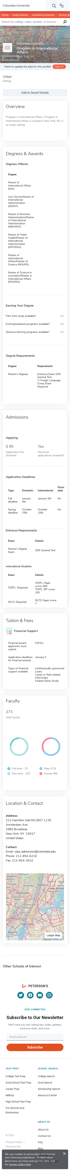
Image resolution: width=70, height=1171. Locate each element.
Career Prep (12, 1088)
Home (5, 14)
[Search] (54, 5)
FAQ (40, 1142)
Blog (40, 1148)
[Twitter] (20, 995)
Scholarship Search (49, 1088)
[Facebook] (30, 995)
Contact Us (44, 1135)
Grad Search (45, 1082)
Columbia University (43, 14)
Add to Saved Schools (35, 93)
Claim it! (58, 66)
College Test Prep (15, 1076)
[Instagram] (49, 995)
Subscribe (35, 1047)
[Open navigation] (61, 5)
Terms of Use (13, 1146)
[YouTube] (39, 995)
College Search (46, 1076)
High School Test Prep (18, 1101)
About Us (43, 1129)
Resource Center (47, 1095)
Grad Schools (20, 14)
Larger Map (53, 935)
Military (10, 1095)
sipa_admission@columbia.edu (35, 852)
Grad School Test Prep (18, 1082)
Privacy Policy (14, 1142)
